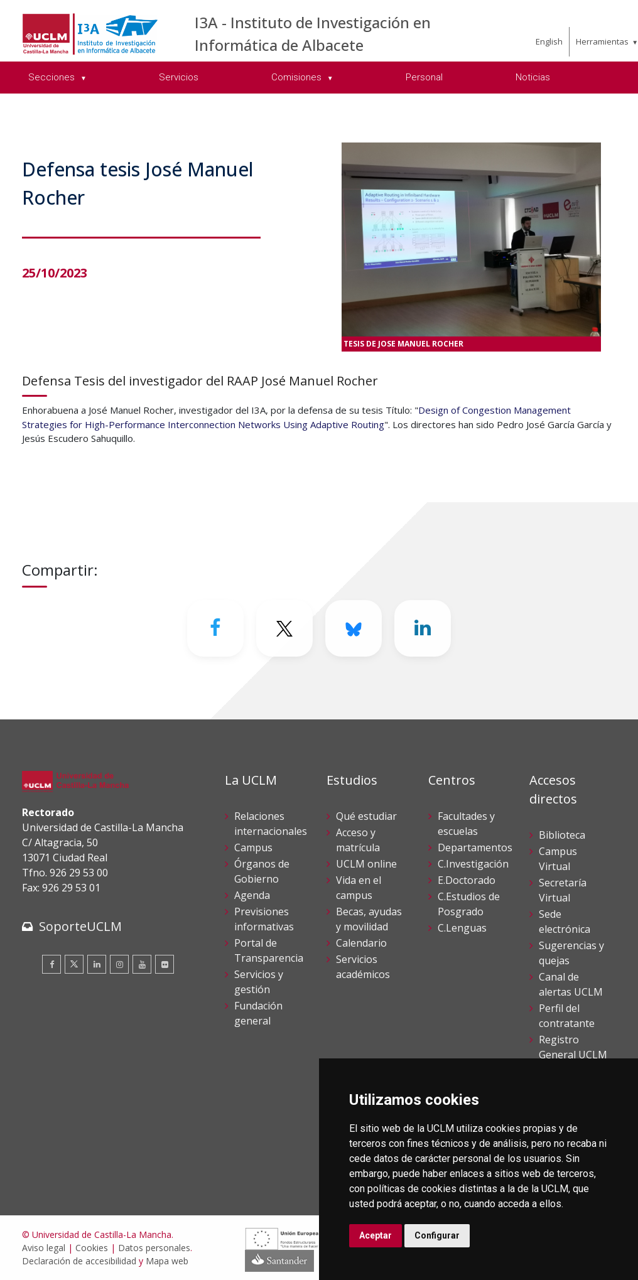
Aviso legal (43, 1248)
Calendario (361, 943)
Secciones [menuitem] (52, 77)
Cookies (91, 1248)
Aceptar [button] (375, 1235)
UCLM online (366, 864)
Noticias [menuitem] (533, 77)
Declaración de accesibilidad (79, 1261)
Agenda (252, 895)
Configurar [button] (437, 1235)
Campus (253, 847)
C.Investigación (473, 864)
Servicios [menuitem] (178, 77)
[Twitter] (284, 628)
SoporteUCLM (80, 926)
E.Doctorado (466, 880)
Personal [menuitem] (424, 77)
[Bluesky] (353, 628)
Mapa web (167, 1261)
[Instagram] (119, 964)
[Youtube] (141, 964)
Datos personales (154, 1248)
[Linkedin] (422, 628)
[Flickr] (164, 964)
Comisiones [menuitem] (297, 77)
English (549, 41)
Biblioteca (562, 835)
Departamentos (475, 847)
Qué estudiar (366, 816)
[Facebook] (215, 628)
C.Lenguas (462, 928)
